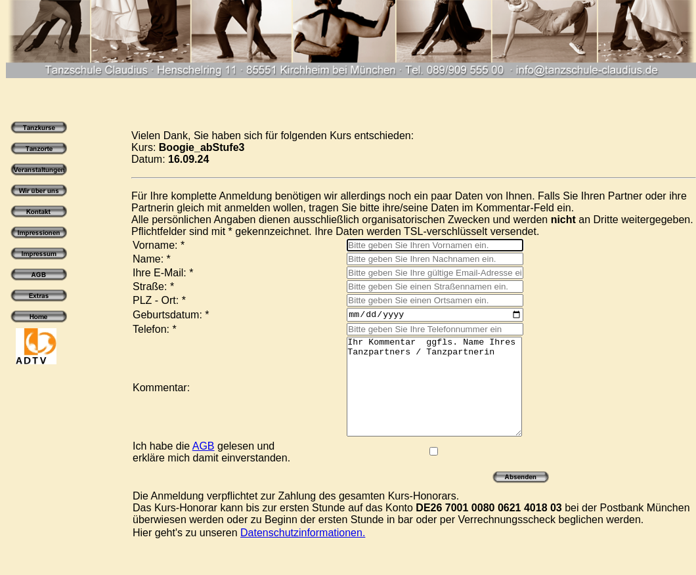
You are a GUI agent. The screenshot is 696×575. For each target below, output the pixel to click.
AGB (203, 467)
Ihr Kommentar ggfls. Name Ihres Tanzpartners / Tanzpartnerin (424, 398)
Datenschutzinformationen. (302, 554)
